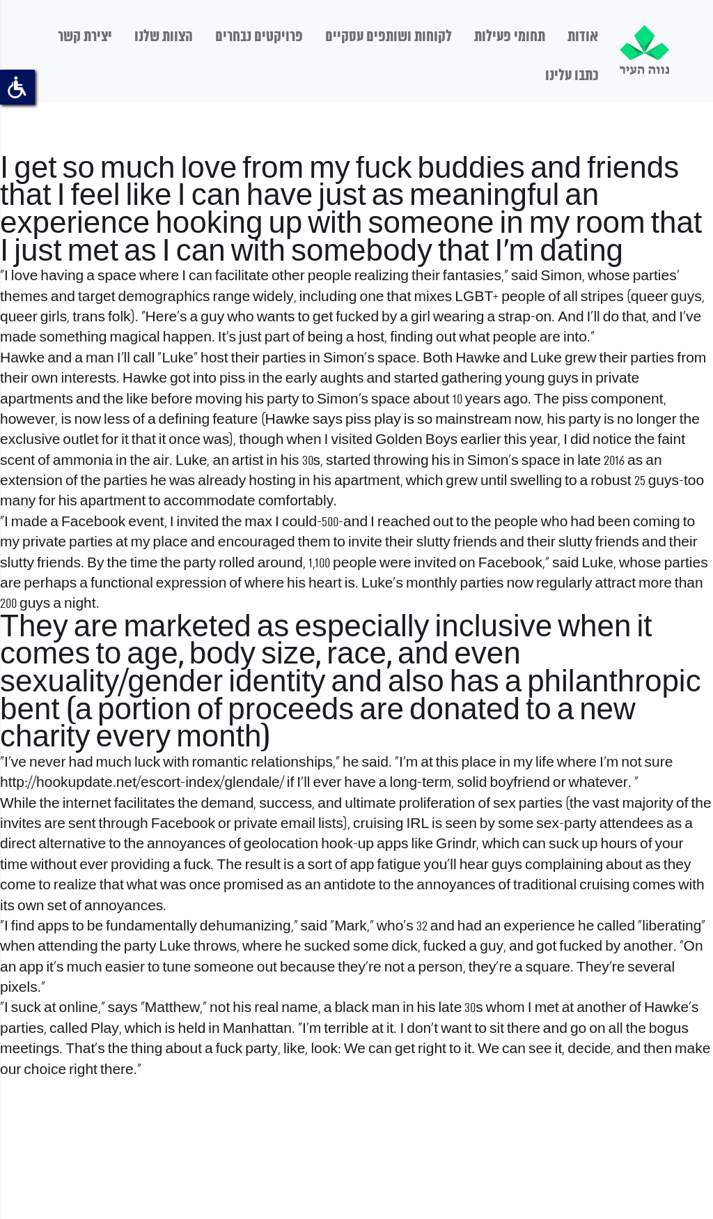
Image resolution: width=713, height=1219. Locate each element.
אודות (582, 37)
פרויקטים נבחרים (259, 37)
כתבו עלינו (571, 76)
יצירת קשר (85, 37)
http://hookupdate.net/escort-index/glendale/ (142, 783)
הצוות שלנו (163, 37)
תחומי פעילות (509, 37)
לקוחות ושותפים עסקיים (388, 37)
